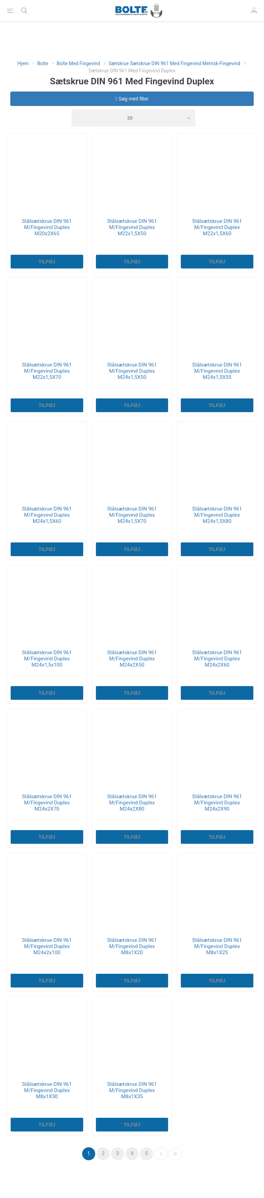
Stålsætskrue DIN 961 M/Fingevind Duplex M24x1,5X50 (132, 371)
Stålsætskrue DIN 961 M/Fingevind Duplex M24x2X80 (132, 802)
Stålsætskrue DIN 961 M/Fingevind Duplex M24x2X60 (217, 658)
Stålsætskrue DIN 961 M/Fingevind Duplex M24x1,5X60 (47, 515)
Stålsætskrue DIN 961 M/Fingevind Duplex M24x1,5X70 (132, 515)
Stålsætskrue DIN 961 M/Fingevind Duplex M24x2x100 (47, 946)
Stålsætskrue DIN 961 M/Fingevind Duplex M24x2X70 (47, 802)
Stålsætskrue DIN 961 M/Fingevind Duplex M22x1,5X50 (132, 227)
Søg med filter (132, 98)
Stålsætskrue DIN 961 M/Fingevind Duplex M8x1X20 (132, 946)
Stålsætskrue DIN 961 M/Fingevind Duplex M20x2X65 (47, 227)
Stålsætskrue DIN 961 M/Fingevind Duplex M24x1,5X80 (217, 515)
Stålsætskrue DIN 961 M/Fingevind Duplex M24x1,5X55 (217, 371)
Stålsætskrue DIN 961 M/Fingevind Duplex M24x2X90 (217, 802)
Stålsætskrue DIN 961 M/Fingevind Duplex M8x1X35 (132, 1090)
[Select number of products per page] (133, 118)
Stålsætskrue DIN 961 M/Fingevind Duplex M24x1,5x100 (47, 658)
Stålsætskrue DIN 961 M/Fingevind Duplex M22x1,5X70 (47, 371)
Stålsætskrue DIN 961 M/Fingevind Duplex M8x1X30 (47, 1090)
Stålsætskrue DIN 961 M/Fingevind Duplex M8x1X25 (217, 946)
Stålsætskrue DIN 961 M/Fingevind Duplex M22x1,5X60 (217, 227)
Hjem (23, 63)
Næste (160, 1153)
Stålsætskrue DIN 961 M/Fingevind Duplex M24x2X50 (132, 658)
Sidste (175, 1153)
